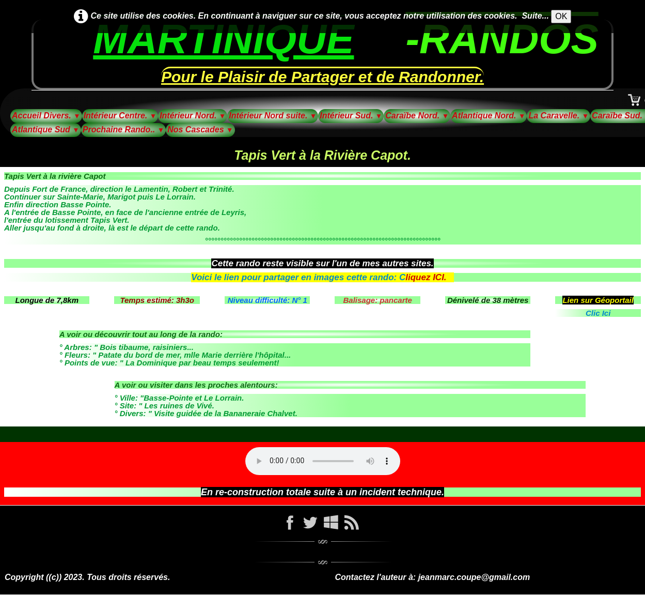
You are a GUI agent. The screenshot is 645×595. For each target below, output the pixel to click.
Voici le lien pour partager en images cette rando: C (298, 277)
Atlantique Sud (46, 129)
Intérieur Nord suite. (273, 115)
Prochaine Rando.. (123, 129)
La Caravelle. (558, 115)
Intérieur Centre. (120, 115)
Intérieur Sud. (351, 115)
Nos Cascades (200, 129)
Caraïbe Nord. (417, 115)
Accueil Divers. (46, 115)
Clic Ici (598, 313)
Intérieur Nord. (193, 115)
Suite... (535, 15)
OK (561, 16)
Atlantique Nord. (488, 115)
